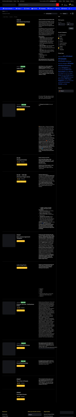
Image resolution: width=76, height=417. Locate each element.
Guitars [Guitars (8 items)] (60, 75)
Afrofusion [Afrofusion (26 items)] (61, 61)
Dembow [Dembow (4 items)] (67, 71)
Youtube (60, 1)
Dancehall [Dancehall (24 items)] (61, 71)
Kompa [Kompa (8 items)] (67, 75)
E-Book (61, 41)
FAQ (45, 224)
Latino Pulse (20, 69)
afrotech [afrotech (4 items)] (59, 67)
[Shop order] (51, 13)
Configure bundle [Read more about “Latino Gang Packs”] (22, 269)
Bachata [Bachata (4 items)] (63, 69)
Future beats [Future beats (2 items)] (66, 73)
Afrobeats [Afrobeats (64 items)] (62, 59)
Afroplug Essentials (22, 161)
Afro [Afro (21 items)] (64, 56)
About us (72, 1)
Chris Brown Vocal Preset (23, 21)
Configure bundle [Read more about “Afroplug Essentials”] (22, 166)
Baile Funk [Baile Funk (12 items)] (68, 69)
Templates (42, 8)
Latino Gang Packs (21, 266)
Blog (18, 1)
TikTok (64, 1)
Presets (15, 16)
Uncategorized (63, 34)
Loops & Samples (7, 8)
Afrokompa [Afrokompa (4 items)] (60, 63)
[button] (71, 5)
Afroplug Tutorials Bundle (23, 107)
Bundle (11, 16)
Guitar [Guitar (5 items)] (71, 73)
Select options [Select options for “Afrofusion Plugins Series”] (21, 183)
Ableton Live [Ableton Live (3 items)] (60, 56)
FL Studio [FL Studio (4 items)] (61, 73)
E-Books (27, 8)
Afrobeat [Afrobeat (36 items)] (69, 56)
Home (3, 11)
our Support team (53, 1)
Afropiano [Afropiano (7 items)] (65, 63)
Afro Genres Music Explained (7, 1)
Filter (71, 28)
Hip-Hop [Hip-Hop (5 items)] (64, 75)
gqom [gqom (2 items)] (69, 73)
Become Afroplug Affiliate (49, 415)
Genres (50, 8)
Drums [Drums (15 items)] (71, 71)
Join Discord (22, 1)
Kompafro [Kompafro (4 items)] (72, 75)
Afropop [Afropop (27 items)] (70, 63)
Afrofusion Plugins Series (23, 178)
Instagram (67, 1)
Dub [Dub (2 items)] (58, 73)
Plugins (18, 8)
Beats (61, 36)
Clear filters (5, 16)
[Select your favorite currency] (34, 415)
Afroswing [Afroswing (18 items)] (68, 65)
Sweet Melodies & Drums (23, 346)
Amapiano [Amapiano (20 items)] (65, 68)
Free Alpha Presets (22, 395)
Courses (34, 8)
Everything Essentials (22, 364)
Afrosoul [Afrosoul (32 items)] (61, 65)
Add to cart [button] (21, 25)
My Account (4, 415)
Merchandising (63, 44)
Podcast (15, 1)
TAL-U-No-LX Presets (22, 382)
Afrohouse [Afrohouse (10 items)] (68, 61)
